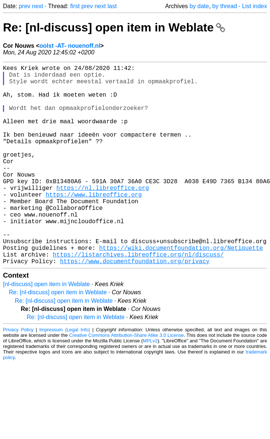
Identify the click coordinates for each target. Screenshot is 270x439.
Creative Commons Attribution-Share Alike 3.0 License (126, 379)
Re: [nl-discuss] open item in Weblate (114, 27)
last (112, 6)
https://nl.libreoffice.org (102, 216)
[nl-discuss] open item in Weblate (46, 328)
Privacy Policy (18, 374)
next (37, 6)
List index (254, 6)
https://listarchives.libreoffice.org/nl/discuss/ (138, 297)
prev (24, 6)
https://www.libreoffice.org (94, 224)
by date (199, 6)
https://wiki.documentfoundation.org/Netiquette (181, 289)
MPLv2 (150, 385)
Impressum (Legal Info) (64, 374)
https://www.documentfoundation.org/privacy (135, 305)
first (75, 6)
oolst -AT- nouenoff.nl (69, 46)
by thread (224, 6)
